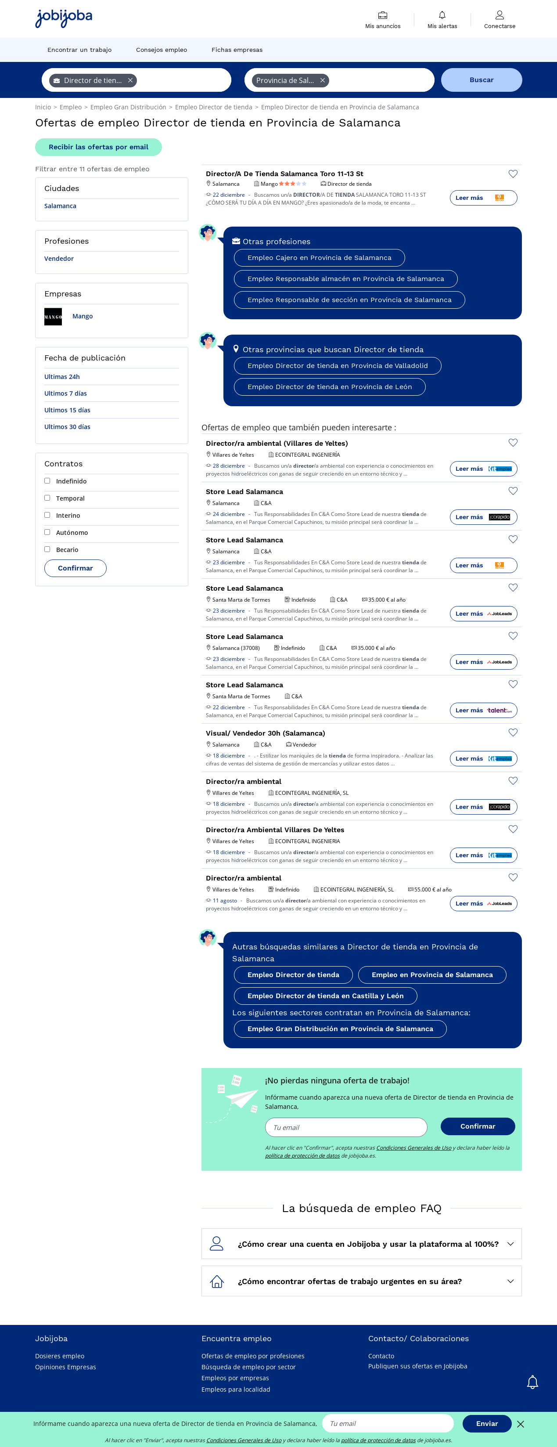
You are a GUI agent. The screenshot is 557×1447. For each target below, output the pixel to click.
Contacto (381, 1356)
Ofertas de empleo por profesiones (253, 1356)
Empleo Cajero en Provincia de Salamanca (320, 257)
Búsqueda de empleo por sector (248, 1367)
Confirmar (75, 568)
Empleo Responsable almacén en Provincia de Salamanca (346, 278)
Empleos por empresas (235, 1378)
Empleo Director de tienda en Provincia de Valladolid (338, 365)
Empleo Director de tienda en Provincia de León (330, 386)
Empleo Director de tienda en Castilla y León (326, 996)
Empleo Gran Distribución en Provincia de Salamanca (340, 1029)
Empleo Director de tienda (293, 975)
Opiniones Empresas (65, 1367)
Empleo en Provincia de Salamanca (432, 975)
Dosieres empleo (59, 1356)
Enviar (487, 1423)
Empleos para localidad (235, 1389)
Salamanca (60, 206)
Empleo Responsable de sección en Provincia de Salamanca (350, 300)
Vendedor (59, 258)
